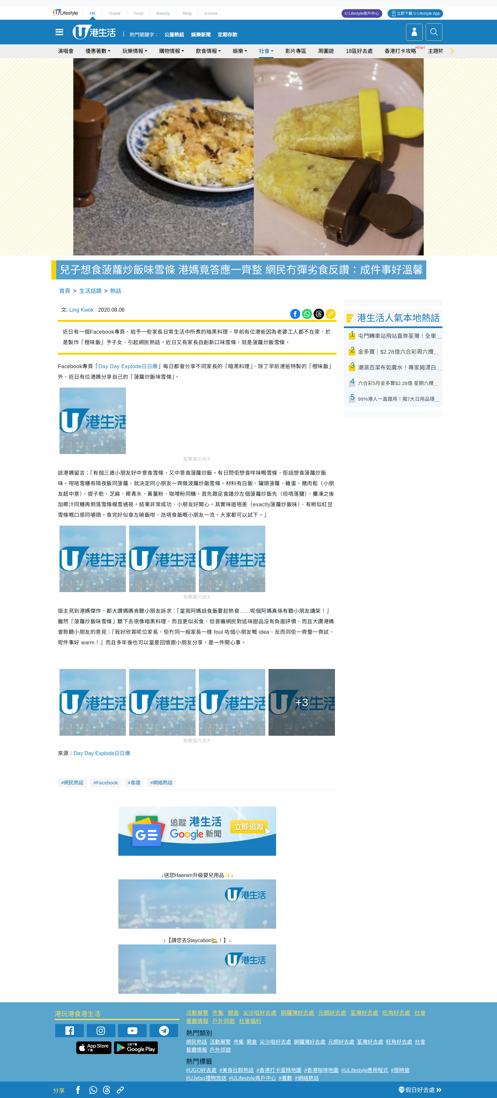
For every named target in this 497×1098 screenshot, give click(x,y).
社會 (264, 51)
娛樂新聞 (201, 34)
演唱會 (66, 51)
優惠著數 (95, 51)
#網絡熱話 (307, 1078)
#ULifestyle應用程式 (364, 1070)
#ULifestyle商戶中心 (252, 1078)
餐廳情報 (197, 1021)
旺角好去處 (396, 1013)
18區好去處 (359, 51)
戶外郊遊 (223, 1021)
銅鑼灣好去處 (297, 1013)
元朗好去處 (332, 1013)
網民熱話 (73, 782)
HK (93, 13)
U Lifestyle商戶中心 (362, 13)
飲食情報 (206, 51)
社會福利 (250, 1021)
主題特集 (438, 51)
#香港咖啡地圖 (321, 1070)
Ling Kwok (81, 310)
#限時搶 (400, 1070)
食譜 (135, 782)
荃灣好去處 (364, 1013)
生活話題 (90, 291)
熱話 (115, 291)
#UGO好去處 (201, 1070)
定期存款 (227, 34)
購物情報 (169, 51)
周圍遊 (326, 51)
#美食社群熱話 (236, 1070)
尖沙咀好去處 (259, 1013)
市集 (218, 1013)
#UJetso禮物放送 (206, 1078)
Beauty (163, 13)
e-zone (211, 13)
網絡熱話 (163, 782)
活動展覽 (197, 1013)
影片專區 (295, 51)
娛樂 (238, 51)
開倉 (233, 1013)
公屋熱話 (174, 34)
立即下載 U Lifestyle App (418, 13)
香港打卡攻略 (400, 51)
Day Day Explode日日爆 (128, 366)
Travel (115, 13)
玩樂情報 (132, 51)
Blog (187, 13)
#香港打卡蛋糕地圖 (278, 1070)
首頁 (64, 291)
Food (138, 13)
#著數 (285, 1078)
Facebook (107, 782)
